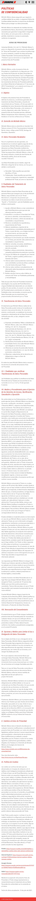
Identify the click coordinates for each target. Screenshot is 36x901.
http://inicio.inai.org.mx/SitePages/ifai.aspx (14, 757)
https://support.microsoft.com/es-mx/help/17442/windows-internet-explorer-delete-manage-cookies (17, 857)
